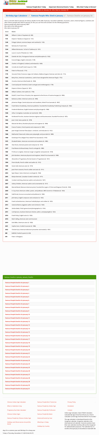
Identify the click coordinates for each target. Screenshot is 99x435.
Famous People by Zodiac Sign (46, 406)
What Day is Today (43, 422)
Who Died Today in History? (86, 7)
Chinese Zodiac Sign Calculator (16, 402)
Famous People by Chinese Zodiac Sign (19, 418)
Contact (70, 410)
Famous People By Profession (46, 410)
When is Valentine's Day (14, 406)
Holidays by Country (43, 426)
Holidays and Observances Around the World (19, 423)
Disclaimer (71, 406)
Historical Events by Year (44, 418)
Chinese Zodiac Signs (13, 414)
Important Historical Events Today (61, 7)
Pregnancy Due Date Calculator (16, 410)
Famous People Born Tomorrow (46, 402)
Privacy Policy (72, 402)
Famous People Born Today (36, 7)
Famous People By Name (44, 414)
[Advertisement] (49, 257)
